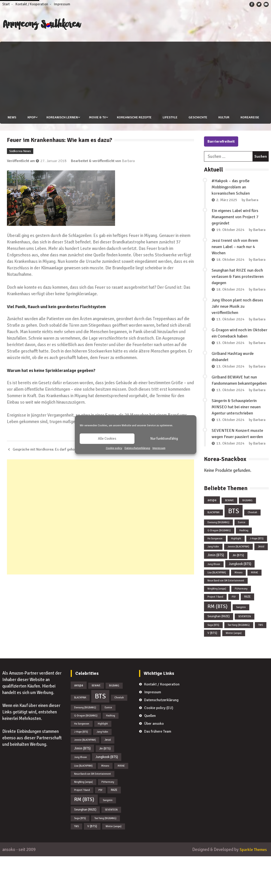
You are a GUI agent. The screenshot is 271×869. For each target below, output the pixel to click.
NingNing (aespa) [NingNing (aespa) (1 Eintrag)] (216, 601)
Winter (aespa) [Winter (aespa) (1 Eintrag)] (234, 645)
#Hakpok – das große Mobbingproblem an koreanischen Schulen (231, 200)
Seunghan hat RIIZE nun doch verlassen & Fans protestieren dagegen (238, 289)
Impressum (158, 448)
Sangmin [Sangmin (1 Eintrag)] (241, 619)
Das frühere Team (157, 744)
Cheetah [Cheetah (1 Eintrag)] (252, 525)
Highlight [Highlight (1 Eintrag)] (236, 551)
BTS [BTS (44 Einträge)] (233, 523)
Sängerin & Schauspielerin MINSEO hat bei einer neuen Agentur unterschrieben (236, 419)
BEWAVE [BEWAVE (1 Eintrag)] (229, 513)
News (11, 117)
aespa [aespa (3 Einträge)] (211, 513)
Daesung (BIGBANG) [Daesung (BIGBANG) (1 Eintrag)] (218, 535)
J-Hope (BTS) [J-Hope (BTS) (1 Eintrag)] (257, 551)
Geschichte (198, 117)
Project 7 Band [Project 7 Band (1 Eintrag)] (215, 609)
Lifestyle (170, 117)
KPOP (31, 117)
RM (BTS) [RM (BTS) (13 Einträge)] (217, 619)
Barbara (128, 173)
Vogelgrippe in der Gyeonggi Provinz (159, 462)
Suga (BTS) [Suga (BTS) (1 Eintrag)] (213, 637)
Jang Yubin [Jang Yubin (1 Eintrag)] (213, 559)
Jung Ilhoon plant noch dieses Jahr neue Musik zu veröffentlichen (237, 319)
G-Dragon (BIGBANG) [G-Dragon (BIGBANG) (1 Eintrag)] (219, 543)
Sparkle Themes (252, 862)
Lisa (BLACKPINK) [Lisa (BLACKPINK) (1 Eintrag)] (216, 585)
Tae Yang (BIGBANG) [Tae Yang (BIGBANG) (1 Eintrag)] (239, 637)
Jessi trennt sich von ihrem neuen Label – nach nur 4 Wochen (235, 259)
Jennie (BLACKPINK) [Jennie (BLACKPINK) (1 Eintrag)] (238, 559)
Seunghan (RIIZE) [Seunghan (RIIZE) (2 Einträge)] (218, 629)
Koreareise (16, 130)
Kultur (224, 117)
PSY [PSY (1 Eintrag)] (234, 609)
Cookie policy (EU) (158, 720)
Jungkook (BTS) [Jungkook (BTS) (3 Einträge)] (240, 576)
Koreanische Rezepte (134, 117)
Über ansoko (154, 736)
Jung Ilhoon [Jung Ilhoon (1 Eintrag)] (213, 576)
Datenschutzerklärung (137, 448)
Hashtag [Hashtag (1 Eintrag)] (243, 543)
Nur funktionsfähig (164, 438)
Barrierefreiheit (221, 154)
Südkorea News (20, 164)
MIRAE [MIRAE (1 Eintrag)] (254, 585)
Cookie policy (114, 448)
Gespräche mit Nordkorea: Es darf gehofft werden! (52, 462)
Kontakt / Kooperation (31, 4)
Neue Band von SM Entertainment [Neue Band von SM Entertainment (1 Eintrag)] (225, 593)
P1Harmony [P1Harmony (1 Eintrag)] (241, 601)
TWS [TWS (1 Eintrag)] (260, 637)
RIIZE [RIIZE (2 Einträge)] (247, 609)
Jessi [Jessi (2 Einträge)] (261, 559)
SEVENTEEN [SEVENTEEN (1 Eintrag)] (244, 629)
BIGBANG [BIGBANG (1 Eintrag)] (247, 513)
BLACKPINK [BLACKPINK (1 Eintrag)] (213, 525)
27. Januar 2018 (53, 173)
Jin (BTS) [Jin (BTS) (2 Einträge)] (238, 568)
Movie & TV (97, 117)
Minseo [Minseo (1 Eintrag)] (238, 585)
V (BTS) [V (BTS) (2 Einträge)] (212, 646)
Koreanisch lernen (61, 117)
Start (6, 4)
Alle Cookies (107, 438)
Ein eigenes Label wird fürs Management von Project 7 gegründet (235, 229)
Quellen (150, 728)
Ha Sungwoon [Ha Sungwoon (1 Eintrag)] (214, 551)
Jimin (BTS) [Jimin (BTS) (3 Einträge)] (215, 568)
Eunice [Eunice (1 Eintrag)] (241, 535)
